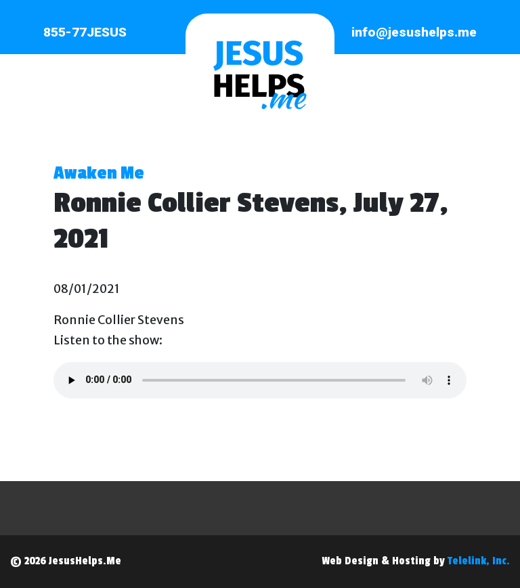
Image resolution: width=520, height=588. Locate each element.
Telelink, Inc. (479, 561)
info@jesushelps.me (414, 32)
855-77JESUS (85, 32)
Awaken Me (98, 173)
